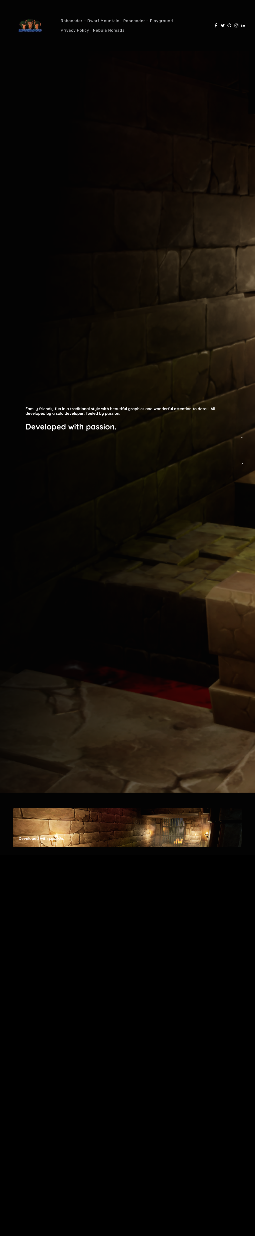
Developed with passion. (71, 426)
